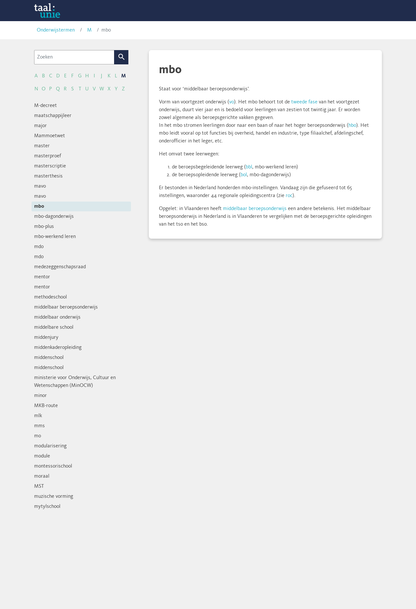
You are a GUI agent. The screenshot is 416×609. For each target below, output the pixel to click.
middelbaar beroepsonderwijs (255, 208)
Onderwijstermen (56, 30)
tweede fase (304, 102)
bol (243, 175)
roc (289, 195)
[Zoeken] (74, 57)
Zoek (121, 57)
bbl (249, 167)
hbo (352, 125)
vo (231, 102)
